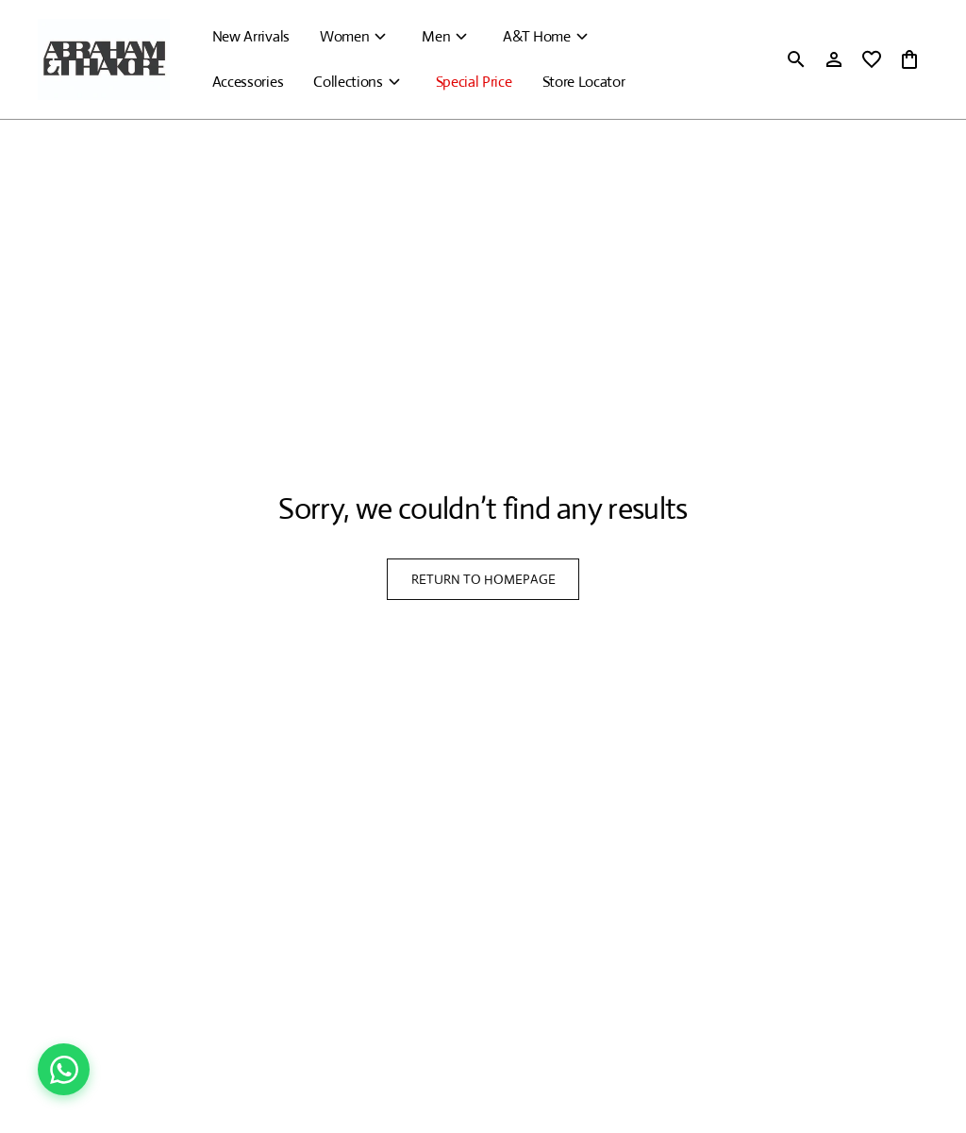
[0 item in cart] (909, 59)
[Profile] (834, 59)
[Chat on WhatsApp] (64, 1069)
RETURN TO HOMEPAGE (483, 579)
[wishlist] (871, 59)
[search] (796, 59)
